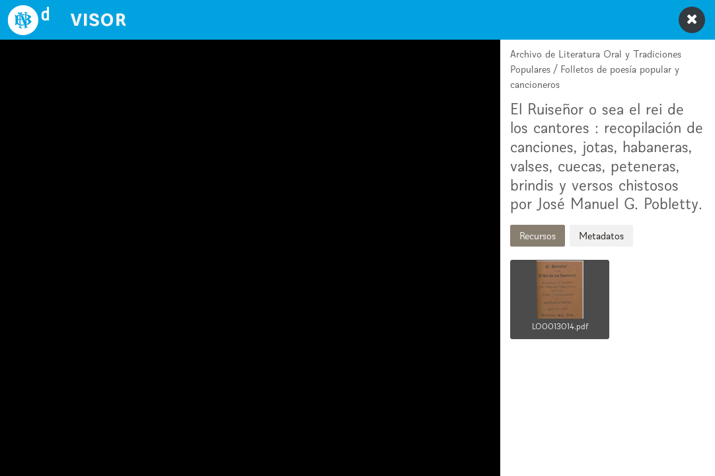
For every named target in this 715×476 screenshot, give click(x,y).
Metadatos (601, 235)
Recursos (537, 235)
